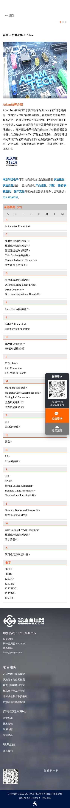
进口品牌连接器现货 (14, 674)
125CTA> (10, 583)
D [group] (23, 213)
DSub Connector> (14, 289)
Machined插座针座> (16, 387)
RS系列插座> (12, 461)
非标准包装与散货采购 (15, 696)
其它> (8, 441)
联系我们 (8, 751)
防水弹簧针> (12, 539)
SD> (7, 475)
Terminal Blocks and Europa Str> (22, 510)
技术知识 (8, 723)
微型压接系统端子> (16, 265)
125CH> (9, 578)
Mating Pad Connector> (17, 397)
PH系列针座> (12, 426)
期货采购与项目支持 (14, 685)
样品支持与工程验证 (14, 691)
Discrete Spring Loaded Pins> (20, 284)
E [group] (31, 213)
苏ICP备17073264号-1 (29, 797)
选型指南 (8, 718)
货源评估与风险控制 (14, 702)
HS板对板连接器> (15, 348)
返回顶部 (57, 428)
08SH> (8, 574)
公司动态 (8, 735)
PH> (7, 421)
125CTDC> (11, 588)
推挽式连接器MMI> (16, 514)
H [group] (47, 213)
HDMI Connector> (15, 343)
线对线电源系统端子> (17, 245)
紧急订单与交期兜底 (14, 679)
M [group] (62, 213)
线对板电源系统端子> (17, 240)
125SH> (9, 598)
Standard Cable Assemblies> (20, 490)
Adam (30, 35)
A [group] (8, 213)
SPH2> (9, 480)
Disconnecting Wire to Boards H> (23, 294)
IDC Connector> (13, 368)
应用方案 (8, 729)
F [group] (39, 213)
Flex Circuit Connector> (17, 328)
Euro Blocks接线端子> (17, 309)
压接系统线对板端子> (17, 250)
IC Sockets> (11, 363)
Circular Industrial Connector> (21, 260)
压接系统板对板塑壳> (17, 279)
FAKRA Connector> (16, 323)
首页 (5, 35)
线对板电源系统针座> (17, 554)
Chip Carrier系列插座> (17, 255)
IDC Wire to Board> (15, 372)
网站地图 (46, 797)
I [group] (54, 213)
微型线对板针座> (15, 402)
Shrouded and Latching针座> (20, 495)
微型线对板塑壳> (15, 407)
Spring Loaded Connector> (19, 485)
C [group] (16, 213)
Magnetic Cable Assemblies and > (23, 392)
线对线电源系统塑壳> (17, 534)
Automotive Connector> (17, 226)
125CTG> (10, 593)
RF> (7, 456)
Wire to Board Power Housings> (22, 529)
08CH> (9, 569)
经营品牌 (17, 35)
